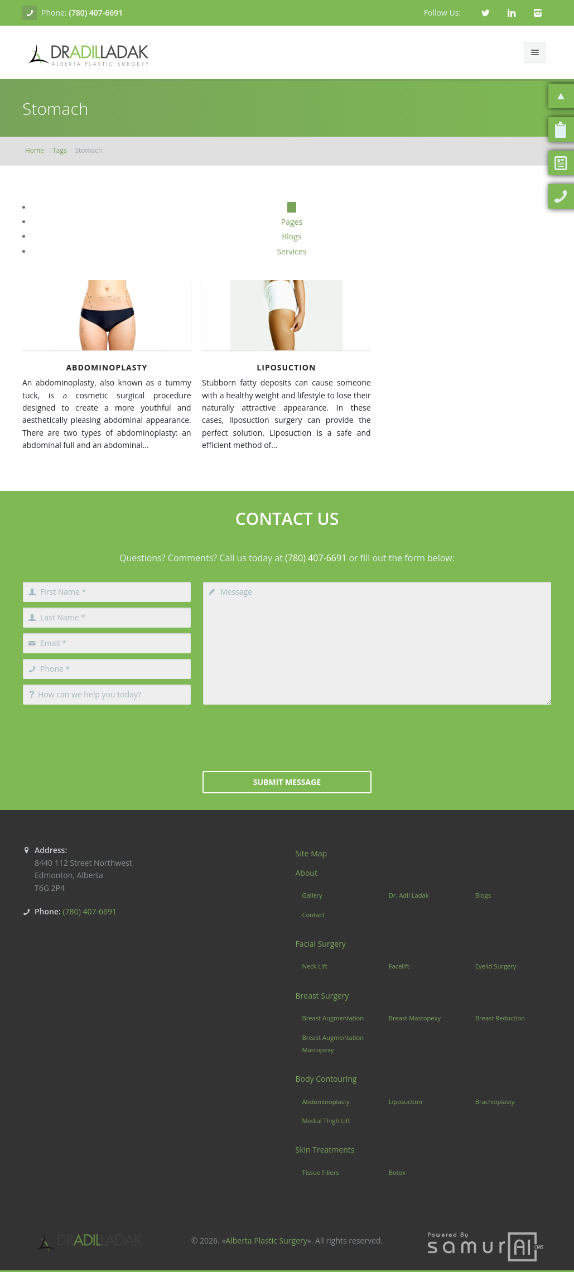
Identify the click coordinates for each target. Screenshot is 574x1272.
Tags (59, 150)
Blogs (291, 236)
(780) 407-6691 (96, 12)
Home (34, 150)
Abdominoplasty (106, 367)
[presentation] (287, 737)
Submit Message (287, 782)
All (291, 207)
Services (291, 251)
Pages (291, 221)
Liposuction (286, 367)
